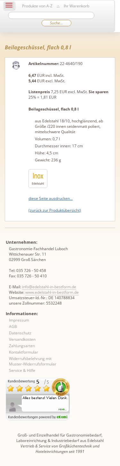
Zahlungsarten (22, 345)
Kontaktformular (23, 352)
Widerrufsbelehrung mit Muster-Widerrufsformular (32, 361)
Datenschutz (20, 333)
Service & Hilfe (22, 370)
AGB (13, 326)
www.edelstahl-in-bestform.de (52, 292)
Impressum (19, 320)
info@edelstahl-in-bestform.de (49, 287)
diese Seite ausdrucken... (50, 198)
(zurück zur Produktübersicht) (54, 210)
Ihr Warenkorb (76, 6)
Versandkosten (22, 339)
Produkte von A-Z (37, 6)
